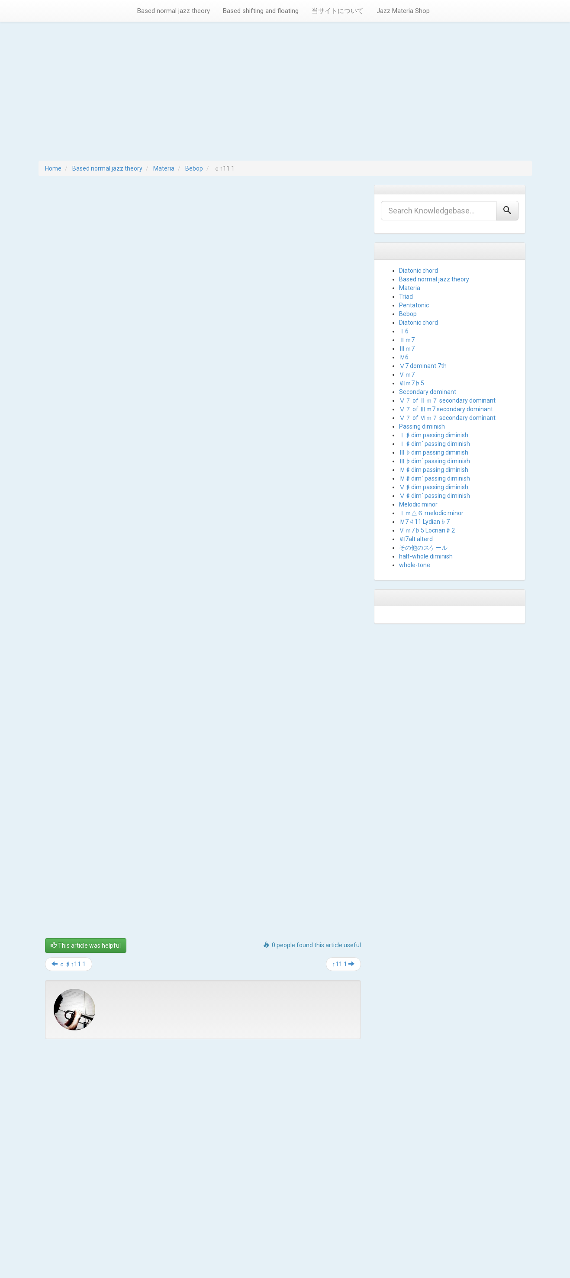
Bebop (194, 168)
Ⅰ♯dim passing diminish (433, 435)
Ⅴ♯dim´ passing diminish (434, 495)
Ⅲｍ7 (407, 348)
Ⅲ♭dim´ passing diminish (434, 461)
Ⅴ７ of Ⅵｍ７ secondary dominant (447, 417)
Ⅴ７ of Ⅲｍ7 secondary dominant (446, 409)
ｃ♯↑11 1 (69, 964)
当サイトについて (338, 11)
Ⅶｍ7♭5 (411, 383)
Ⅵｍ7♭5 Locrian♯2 (427, 530)
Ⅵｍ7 (407, 374)
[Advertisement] (285, 95)
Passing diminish (422, 426)
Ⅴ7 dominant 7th (423, 365)
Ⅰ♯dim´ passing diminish (434, 443)
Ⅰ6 (404, 331)
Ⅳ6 (404, 357)
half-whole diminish (426, 556)
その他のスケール (423, 547)
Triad (406, 296)
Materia (163, 168)
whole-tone (414, 565)
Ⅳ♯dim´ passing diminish (434, 478)
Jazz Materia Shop (403, 11)
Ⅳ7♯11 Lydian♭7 (424, 521)
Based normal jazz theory (173, 11)
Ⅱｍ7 (407, 339)
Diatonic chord (418, 270)
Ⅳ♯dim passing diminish (433, 469)
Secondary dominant (427, 391)
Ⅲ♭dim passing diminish (433, 452)
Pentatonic (414, 305)
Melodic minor (418, 504)
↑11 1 (343, 964)
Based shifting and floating (261, 11)
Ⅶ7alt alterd (416, 539)
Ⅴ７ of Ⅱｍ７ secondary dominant (447, 400)
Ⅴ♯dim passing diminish (433, 487)
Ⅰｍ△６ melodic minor (431, 513)
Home (53, 168)
